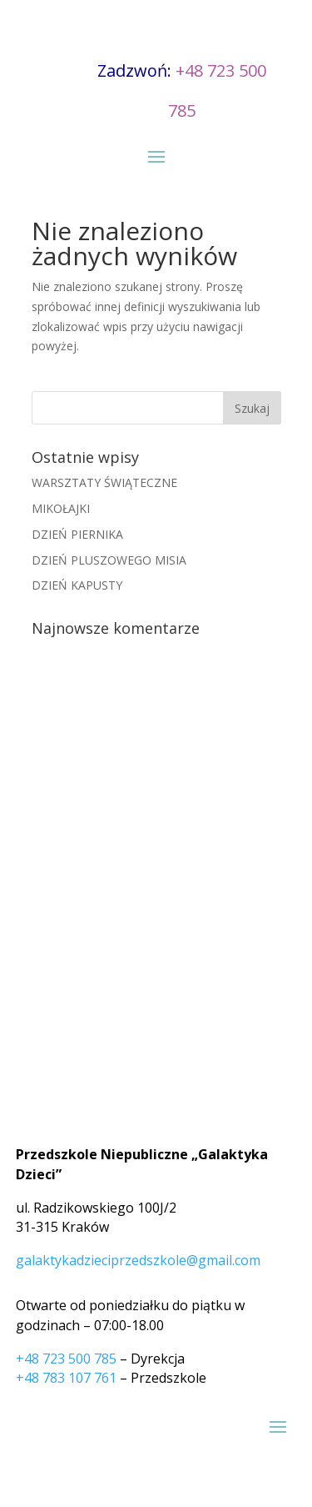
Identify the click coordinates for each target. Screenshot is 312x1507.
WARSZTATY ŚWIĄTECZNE (104, 482)
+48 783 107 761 (66, 1378)
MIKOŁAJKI (61, 508)
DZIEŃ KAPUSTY (77, 585)
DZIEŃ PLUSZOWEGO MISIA (109, 560)
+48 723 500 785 (66, 1358)
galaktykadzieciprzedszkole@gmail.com (138, 1260)
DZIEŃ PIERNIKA (77, 534)
